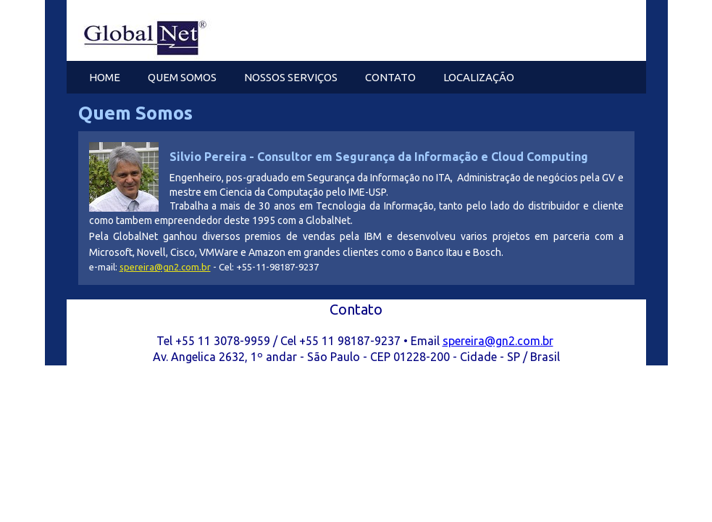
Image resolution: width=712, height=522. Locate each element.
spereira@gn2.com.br (165, 267)
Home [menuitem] (104, 77)
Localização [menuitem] (478, 77)
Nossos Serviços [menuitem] (291, 77)
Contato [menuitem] (390, 77)
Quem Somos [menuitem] (182, 77)
